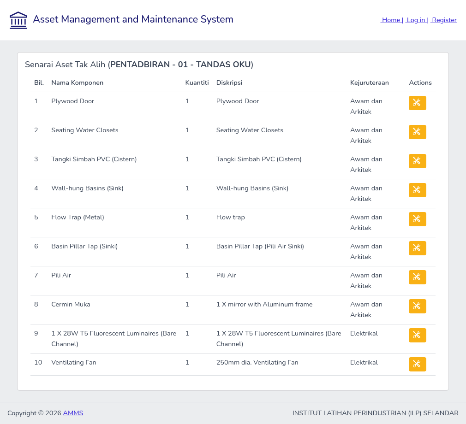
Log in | (417, 19)
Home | (392, 19)
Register (443, 19)
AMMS (73, 413)
